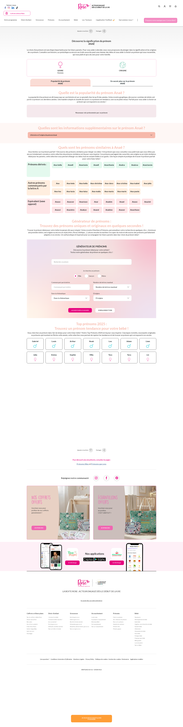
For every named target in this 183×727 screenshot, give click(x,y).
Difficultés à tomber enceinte (55, 687)
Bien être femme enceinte (76, 683)
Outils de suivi (30, 692)
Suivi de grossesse (74, 678)
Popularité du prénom (60, 82)
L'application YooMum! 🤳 (105, 20)
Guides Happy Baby (32, 690)
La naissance (94, 678)
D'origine (96, 355)
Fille (79, 337)
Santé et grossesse (74, 680)
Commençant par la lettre (60, 344)
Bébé (137, 675)
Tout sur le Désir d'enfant (54, 690)
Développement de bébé (141, 680)
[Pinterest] (117, 539)
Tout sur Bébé (138, 706)
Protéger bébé (138, 697)
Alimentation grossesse (76, 685)
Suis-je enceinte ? (52, 683)
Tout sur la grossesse (75, 690)
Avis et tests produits (32, 685)
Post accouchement (96, 685)
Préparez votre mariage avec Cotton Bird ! (160, 20)
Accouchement (97, 675)
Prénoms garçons (98, 525)
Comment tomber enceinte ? (55, 680)
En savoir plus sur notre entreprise (91, 662)
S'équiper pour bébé (140, 699)
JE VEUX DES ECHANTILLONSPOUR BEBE (91, 718)
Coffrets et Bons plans (35, 675)
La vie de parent (139, 704)
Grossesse (74, 675)
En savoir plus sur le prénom (123, 82)
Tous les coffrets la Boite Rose (34, 678)
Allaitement (138, 690)
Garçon (91, 337)
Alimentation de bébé (140, 692)
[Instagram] (9, 7)
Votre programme (10, 20)
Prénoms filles (83, 525)
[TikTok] (17, 7)
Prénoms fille (116, 687)
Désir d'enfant (53, 675)
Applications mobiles (136, 720)
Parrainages (30, 694)
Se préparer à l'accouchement (99, 680)
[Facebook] (5, 7)
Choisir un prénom (117, 678)
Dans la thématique (58, 355)
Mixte (104, 337)
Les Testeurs (87, 20)
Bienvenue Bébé (95, 683)
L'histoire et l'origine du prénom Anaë (43, 196)
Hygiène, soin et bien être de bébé (143, 685)
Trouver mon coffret (32, 680)
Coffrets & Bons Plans (17, 13)
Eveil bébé (137, 694)
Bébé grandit (138, 701)
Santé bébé (137, 683)
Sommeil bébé (138, 687)
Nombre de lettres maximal (103, 344)
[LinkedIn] (13, 7)
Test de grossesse (52, 685)
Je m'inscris (38, 589)
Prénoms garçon (117, 690)
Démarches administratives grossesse (79, 687)
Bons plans (29, 683)
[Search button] (159, 6)
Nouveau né (137, 678)
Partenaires (125, 720)
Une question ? (44, 720)
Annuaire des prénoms (118, 685)
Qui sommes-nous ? (126, 20)
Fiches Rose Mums (31, 687)
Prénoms (116, 675)
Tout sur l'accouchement (97, 687)
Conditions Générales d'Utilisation (61, 720)
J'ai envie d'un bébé (53, 678)
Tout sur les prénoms (118, 683)
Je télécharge (72, 624)
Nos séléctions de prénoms (120, 680)
